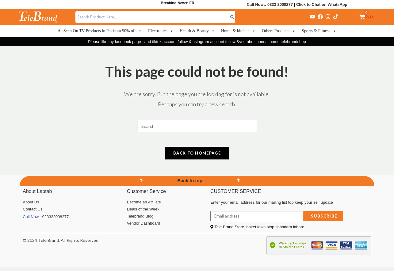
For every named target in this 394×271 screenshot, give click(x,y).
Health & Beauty (197, 31)
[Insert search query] (197, 126)
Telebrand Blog (140, 220)
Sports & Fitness (319, 31)
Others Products (279, 31)
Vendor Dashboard (143, 227)
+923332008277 (54, 220)
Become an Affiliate (144, 206)
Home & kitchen (238, 31)
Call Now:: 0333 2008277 (270, 4)
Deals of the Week (143, 213)
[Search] (232, 17)
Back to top (189, 184)
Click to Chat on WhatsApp (321, 4)
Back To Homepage (197, 157)
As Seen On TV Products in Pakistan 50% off (100, 31)
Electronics (161, 31)
